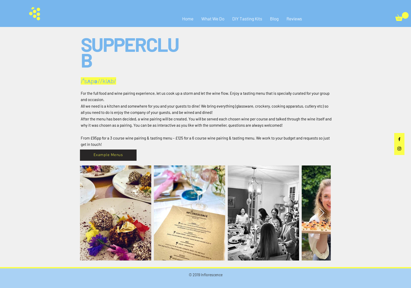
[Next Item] (322, 213)
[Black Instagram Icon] (399, 148)
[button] (402, 16)
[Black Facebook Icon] (399, 139)
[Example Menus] (108, 155)
